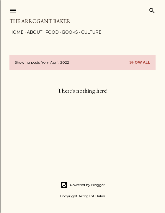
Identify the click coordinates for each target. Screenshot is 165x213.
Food (52, 32)
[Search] (152, 9)
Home (16, 32)
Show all (139, 62)
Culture (91, 32)
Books (70, 32)
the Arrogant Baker (40, 21)
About (34, 32)
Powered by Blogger (83, 184)
